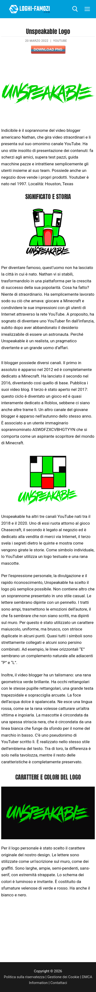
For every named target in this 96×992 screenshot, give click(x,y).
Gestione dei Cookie (63, 977)
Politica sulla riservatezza (24, 977)
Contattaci (58, 983)
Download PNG (48, 49)
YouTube (60, 40)
